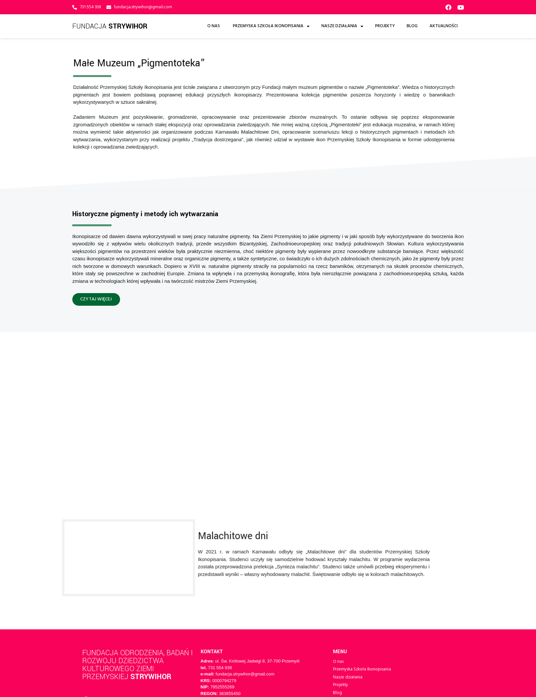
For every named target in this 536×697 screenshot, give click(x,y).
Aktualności (444, 26)
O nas (214, 26)
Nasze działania (342, 26)
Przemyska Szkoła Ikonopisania (271, 26)
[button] (96, 299)
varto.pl (185, 584)
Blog (412, 26)
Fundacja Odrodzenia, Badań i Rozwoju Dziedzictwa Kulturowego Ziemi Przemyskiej (135, 515)
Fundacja (110, 26)
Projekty (385, 26)
